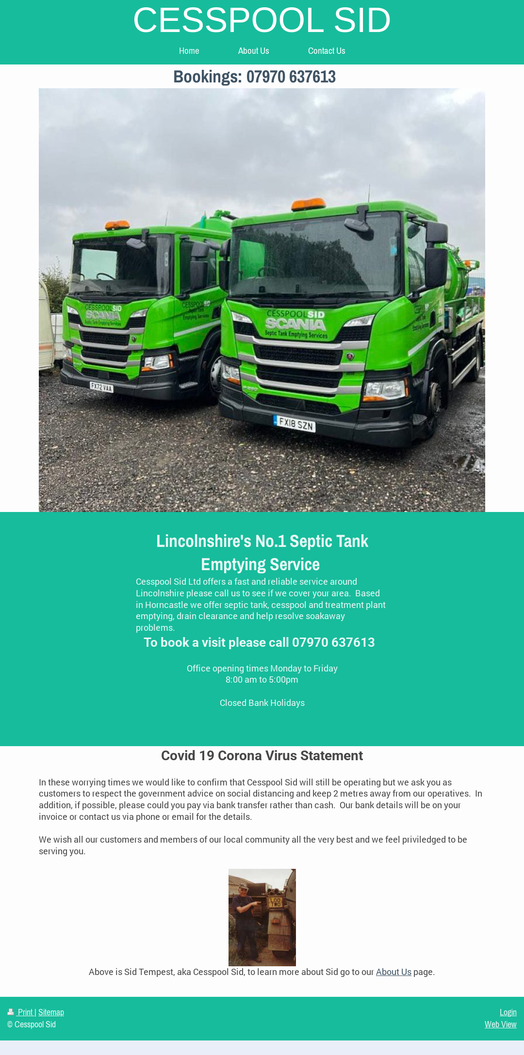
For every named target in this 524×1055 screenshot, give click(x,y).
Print (20, 1012)
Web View (501, 1024)
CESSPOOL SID (262, 19)
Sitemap (51, 1012)
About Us (393, 971)
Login (508, 1012)
